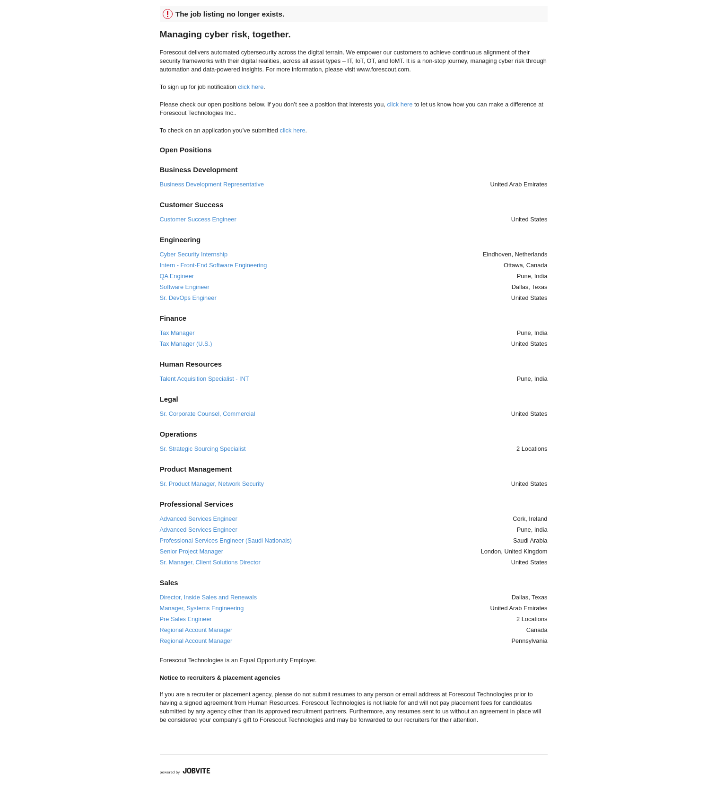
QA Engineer (177, 276)
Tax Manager (177, 332)
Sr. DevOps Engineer (188, 297)
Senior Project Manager (191, 551)
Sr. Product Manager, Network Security (212, 483)
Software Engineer (184, 286)
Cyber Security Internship (194, 254)
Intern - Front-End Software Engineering (213, 265)
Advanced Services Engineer (198, 518)
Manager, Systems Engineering (202, 608)
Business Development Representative (212, 184)
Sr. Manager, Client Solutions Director (210, 562)
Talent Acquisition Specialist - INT (204, 378)
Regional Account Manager (196, 629)
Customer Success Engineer (198, 219)
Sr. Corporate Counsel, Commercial (207, 413)
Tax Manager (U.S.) (186, 343)
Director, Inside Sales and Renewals (208, 597)
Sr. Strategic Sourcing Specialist (203, 448)
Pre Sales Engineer (186, 619)
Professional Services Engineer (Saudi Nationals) (226, 540)
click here (250, 86)
